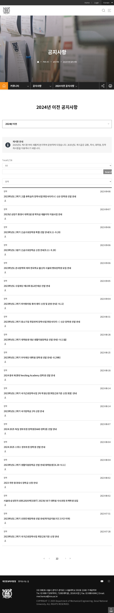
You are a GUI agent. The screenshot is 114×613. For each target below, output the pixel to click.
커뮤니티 (46, 62)
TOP (111, 611)
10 (57, 558)
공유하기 (103, 85)
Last (70, 558)
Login (96, 2)
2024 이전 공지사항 (70, 62)
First (44, 558)
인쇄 (110, 85)
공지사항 (56, 62)
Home (87, 2)
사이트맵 (109, 10)
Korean (106, 2)
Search (108, 171)
